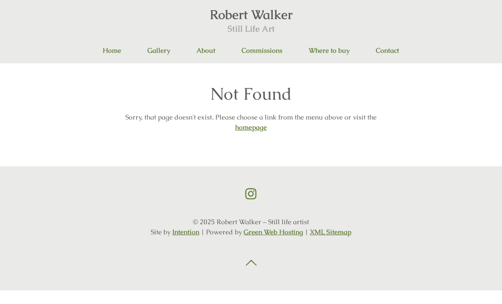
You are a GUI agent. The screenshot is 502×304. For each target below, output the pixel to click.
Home (112, 50)
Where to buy (329, 50)
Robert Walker (251, 20)
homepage (251, 127)
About (205, 50)
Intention (185, 232)
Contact (387, 50)
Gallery (158, 50)
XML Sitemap (330, 232)
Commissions (262, 50)
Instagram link (250, 193)
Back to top (251, 263)
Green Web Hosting (273, 232)
